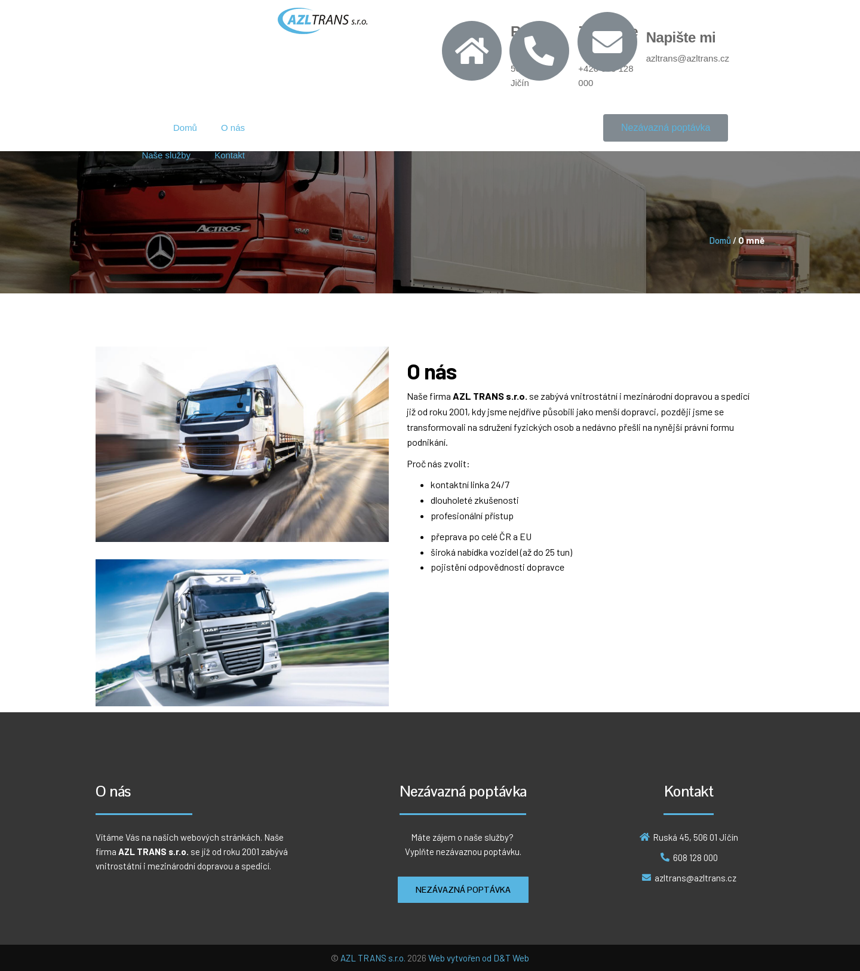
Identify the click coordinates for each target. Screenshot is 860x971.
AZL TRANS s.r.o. (373, 957)
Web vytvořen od (460, 957)
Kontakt (229, 155)
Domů (185, 127)
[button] (665, 128)
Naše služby (166, 155)
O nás (233, 127)
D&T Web (511, 957)
